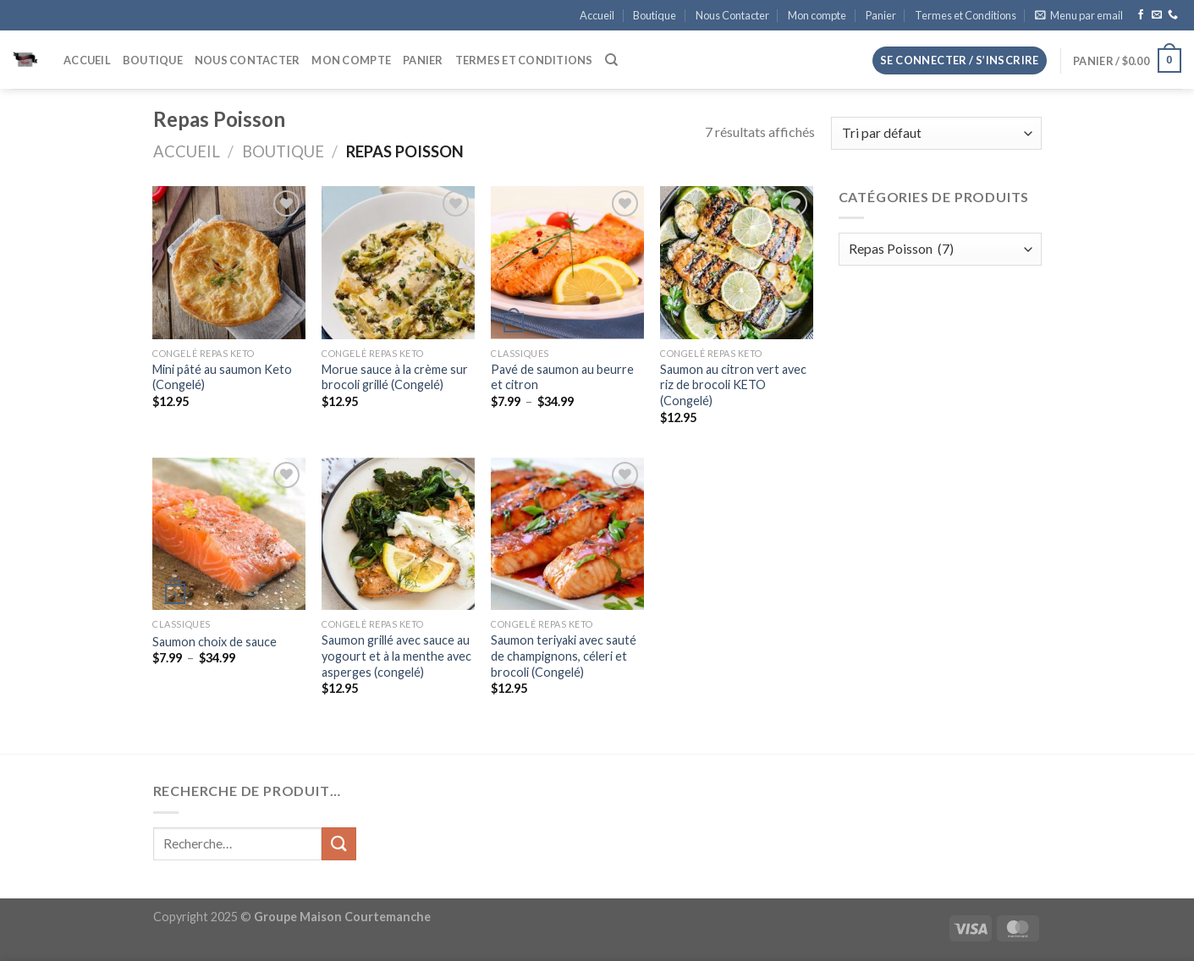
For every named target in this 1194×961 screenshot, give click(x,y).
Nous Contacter (732, 15)
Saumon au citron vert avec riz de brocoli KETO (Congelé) (733, 385)
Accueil (597, 15)
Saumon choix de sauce (214, 641)
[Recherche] (611, 60)
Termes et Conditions (965, 15)
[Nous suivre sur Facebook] (1141, 15)
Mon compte (817, 15)
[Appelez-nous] (1173, 15)
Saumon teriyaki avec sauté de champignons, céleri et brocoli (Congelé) (563, 655)
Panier (881, 15)
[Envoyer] (338, 843)
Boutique (654, 15)
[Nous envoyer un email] (1157, 15)
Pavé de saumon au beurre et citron (562, 377)
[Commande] (936, 133)
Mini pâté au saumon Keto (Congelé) (222, 377)
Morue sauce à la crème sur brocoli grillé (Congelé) (395, 377)
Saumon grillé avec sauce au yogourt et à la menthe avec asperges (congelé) (396, 655)
